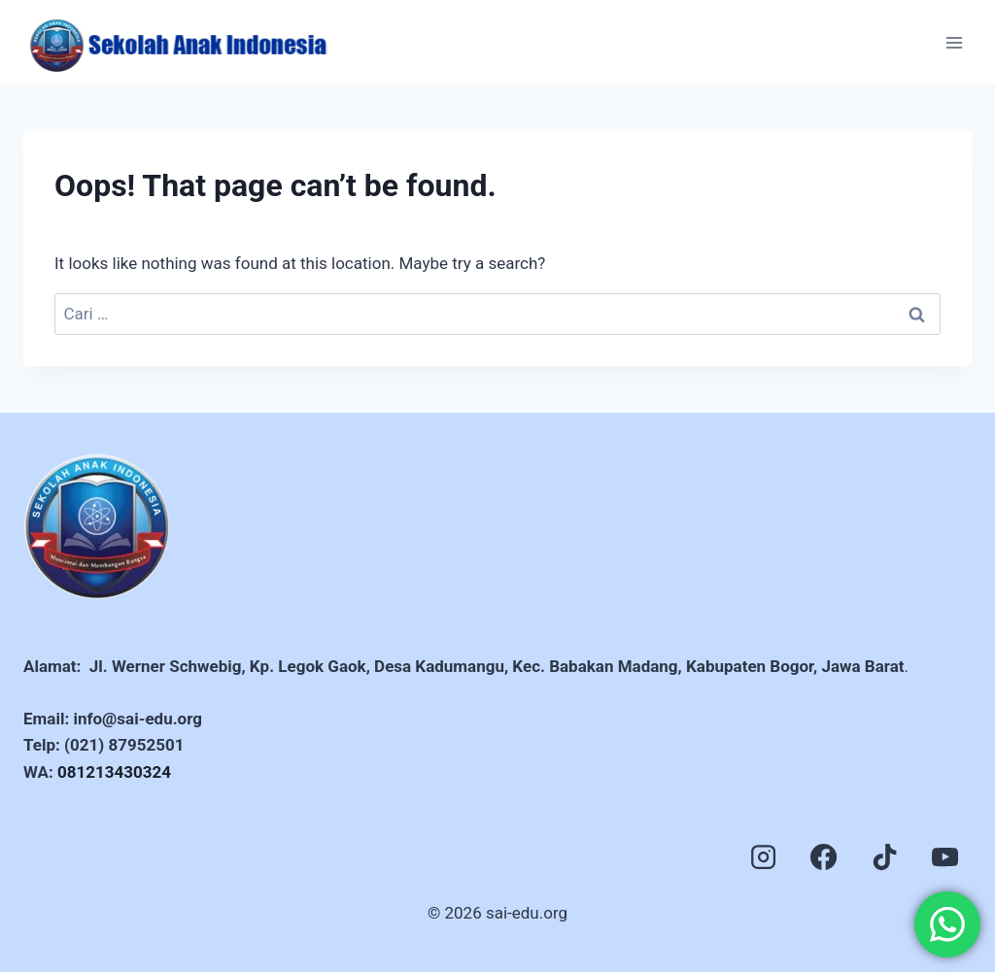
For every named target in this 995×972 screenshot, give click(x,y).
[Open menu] (954, 42)
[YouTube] (945, 857)
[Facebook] (824, 857)
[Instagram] (763, 857)
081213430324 (114, 772)
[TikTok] (884, 857)
